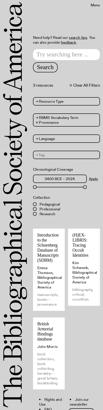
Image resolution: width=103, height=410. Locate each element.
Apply (93, 178)
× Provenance (47, 122)
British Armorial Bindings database (45, 331)
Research (44, 214)
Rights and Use (50, 402)
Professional (46, 209)
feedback (68, 42)
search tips (78, 37)
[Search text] (66, 54)
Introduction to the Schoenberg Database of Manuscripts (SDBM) (48, 248)
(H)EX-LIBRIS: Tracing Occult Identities (80, 245)
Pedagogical (46, 204)
